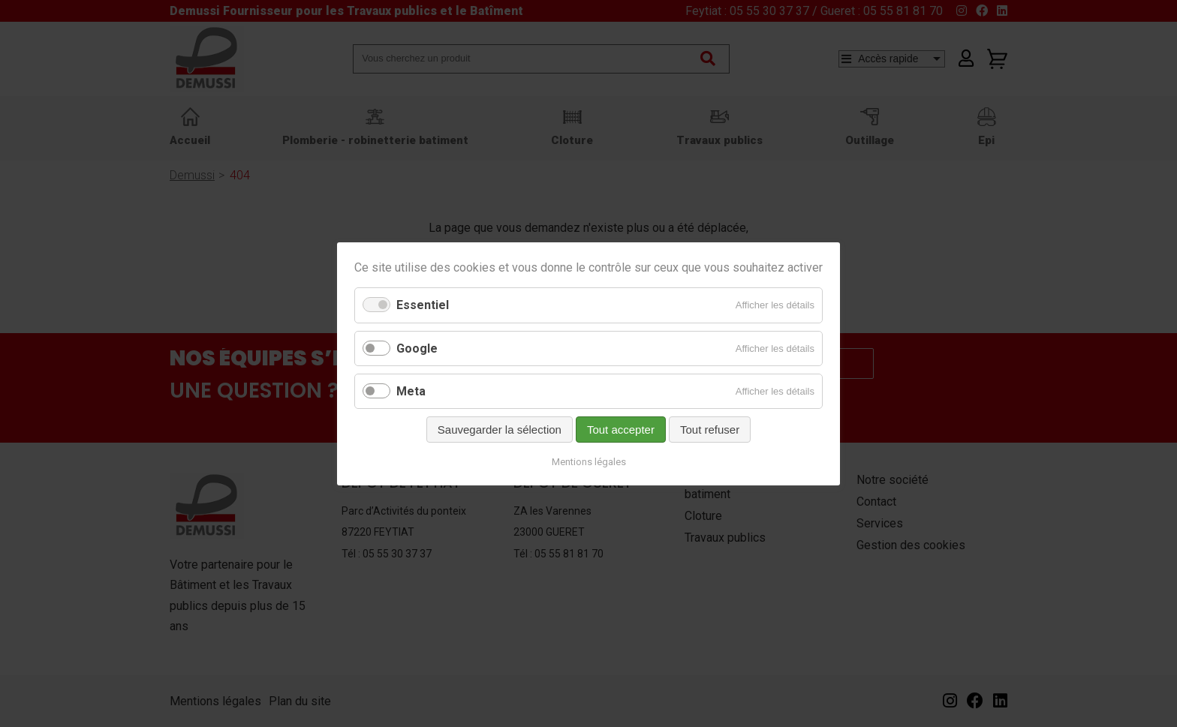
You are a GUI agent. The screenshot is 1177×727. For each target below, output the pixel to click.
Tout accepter (621, 428)
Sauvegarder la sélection (499, 428)
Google (417, 348)
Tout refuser (709, 428)
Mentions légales (589, 461)
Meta (411, 390)
